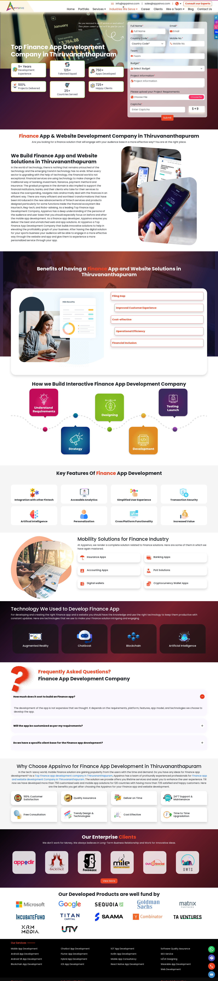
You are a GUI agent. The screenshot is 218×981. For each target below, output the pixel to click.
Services (99, 9)
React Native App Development (127, 964)
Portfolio (83, 9)
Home (71, 9)
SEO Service (167, 953)
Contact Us (204, 9)
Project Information (142, 75)
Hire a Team (175, 9)
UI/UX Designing (169, 959)
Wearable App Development (176, 964)
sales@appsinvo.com (157, 3)
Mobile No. (176, 38)
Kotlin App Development (123, 953)
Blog (191, 9)
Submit (167, 117)
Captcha (136, 104)
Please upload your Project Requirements (155, 91)
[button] (211, 974)
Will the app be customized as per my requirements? (48, 726)
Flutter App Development (74, 953)
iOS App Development (72, 964)
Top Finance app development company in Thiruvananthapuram (73, 775)
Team (133, 51)
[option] (35, 639)
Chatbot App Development (75, 948)
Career (145, 9)
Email (173, 26)
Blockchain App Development (26, 964)
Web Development (171, 969)
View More (109, 881)
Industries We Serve (123, 9)
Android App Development (25, 953)
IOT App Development (122, 948)
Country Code (139, 38)
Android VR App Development (26, 959)
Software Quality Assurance (175, 948)
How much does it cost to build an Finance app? (44, 696)
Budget (135, 63)
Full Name (136, 26)
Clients (158, 9)
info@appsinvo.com (127, 3)
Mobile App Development (24, 948)
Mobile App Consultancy (123, 959)
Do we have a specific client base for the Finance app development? (58, 743)
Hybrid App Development (74, 959)
